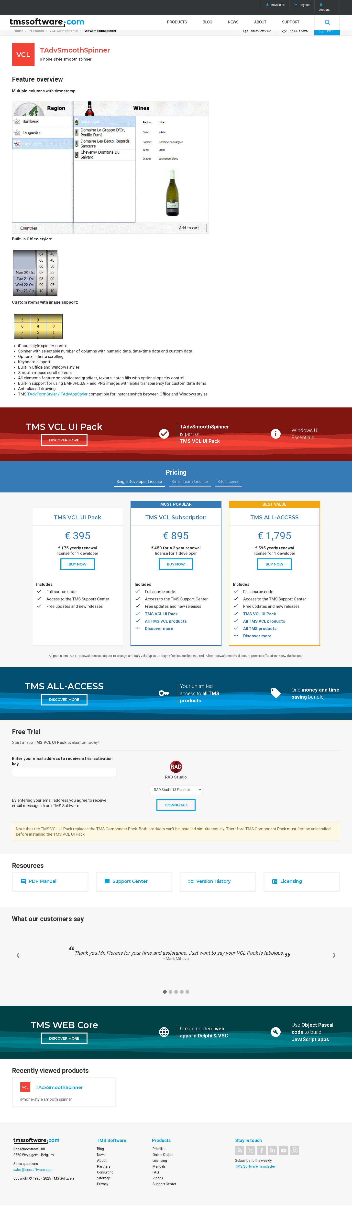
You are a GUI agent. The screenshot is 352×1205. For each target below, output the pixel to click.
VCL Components (63, 31)
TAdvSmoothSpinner (100, 31)
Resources (256, 30)
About (260, 22)
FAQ (156, 1172)
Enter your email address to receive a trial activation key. (62, 761)
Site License (228, 481)
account (324, 7)
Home (18, 31)
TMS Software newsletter (255, 1166)
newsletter (275, 5)
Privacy (102, 1184)
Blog (207, 22)
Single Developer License (139, 481)
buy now (78, 564)
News (233, 22)
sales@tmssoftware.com (33, 1170)
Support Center (164, 1184)
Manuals (159, 1166)
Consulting (105, 1172)
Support (290, 22)
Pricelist (159, 1149)
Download (176, 805)
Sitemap (103, 1178)
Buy (325, 30)
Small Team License (190, 481)
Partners (103, 1166)
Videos (158, 1178)
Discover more (159, 628)
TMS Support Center (90, 599)
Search (327, 22)
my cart (302, 5)
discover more (64, 440)
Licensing (160, 1160)
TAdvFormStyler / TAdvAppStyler (57, 394)
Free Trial (294, 30)
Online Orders (163, 1155)
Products (177, 22)
